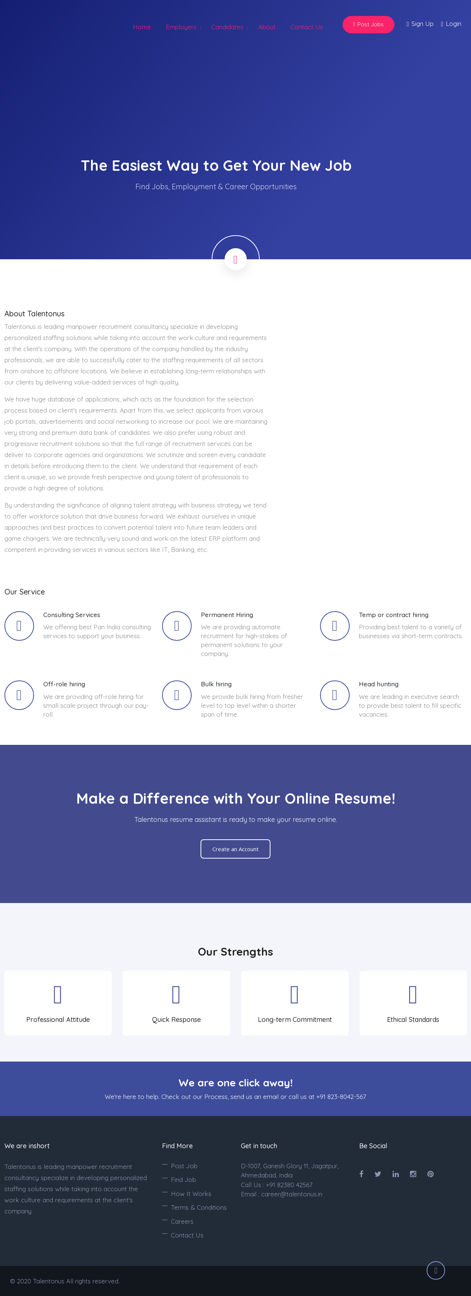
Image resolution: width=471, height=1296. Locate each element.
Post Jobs (368, 24)
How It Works (191, 1193)
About (267, 27)
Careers (182, 1221)
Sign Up (420, 24)
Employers (181, 27)
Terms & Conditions (199, 1207)
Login (451, 24)
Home (142, 27)
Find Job (183, 1179)
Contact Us (306, 27)
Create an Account (235, 849)
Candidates (227, 27)
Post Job (184, 1166)
